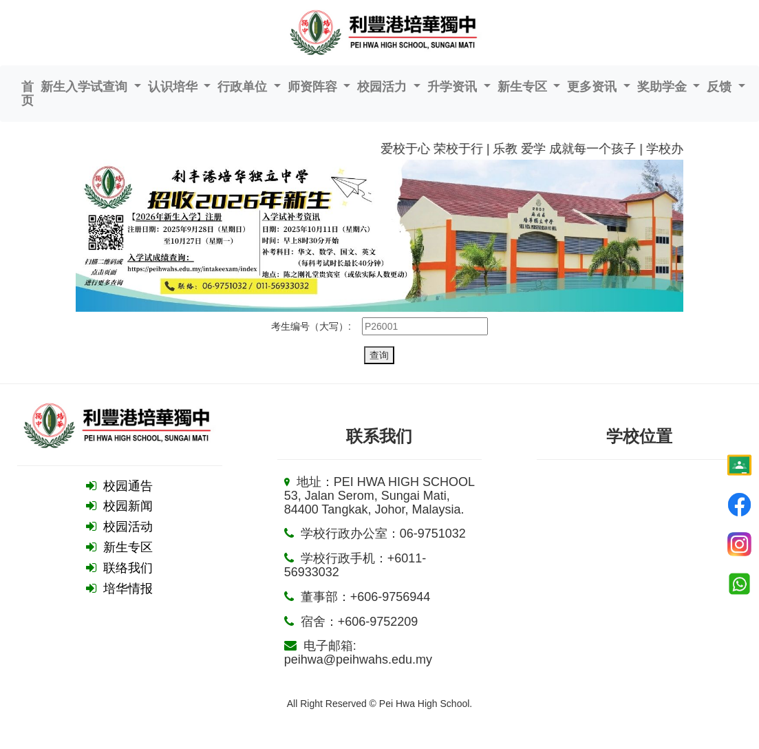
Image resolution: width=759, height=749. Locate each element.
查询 (379, 355)
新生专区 (524, 87)
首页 (27, 93)
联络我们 (128, 568)
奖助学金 (663, 87)
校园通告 (128, 486)
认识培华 (174, 87)
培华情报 (128, 588)
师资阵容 (314, 87)
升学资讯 (453, 87)
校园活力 (383, 87)
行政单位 (243, 87)
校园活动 (128, 527)
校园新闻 (128, 506)
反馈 (721, 87)
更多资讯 (593, 87)
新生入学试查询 (86, 87)
